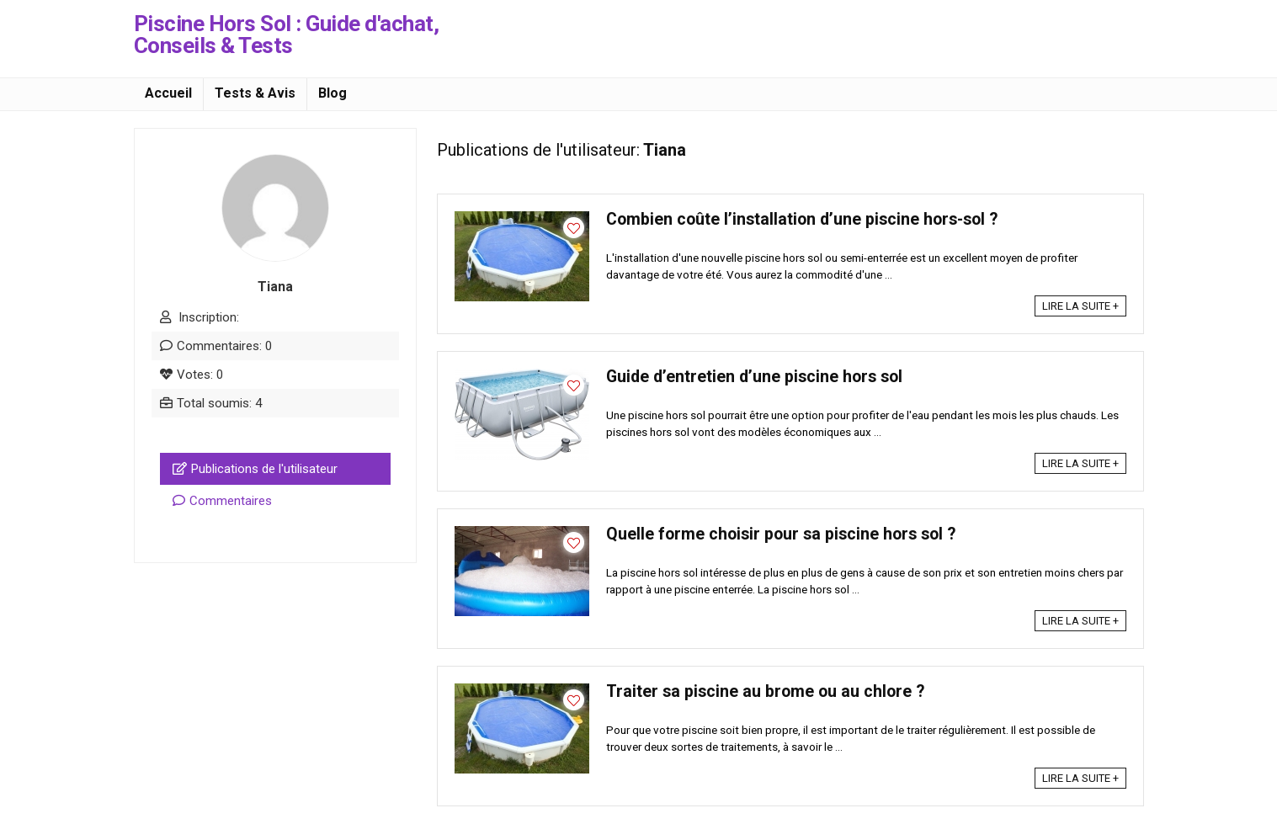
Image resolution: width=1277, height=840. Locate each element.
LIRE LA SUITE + (1080, 306)
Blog (332, 93)
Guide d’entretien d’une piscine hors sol (754, 376)
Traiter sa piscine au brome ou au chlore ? (765, 691)
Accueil (168, 93)
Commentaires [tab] (222, 500)
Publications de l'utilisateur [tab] (255, 468)
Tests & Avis (255, 93)
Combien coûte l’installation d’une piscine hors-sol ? (802, 219)
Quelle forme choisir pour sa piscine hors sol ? (780, 534)
